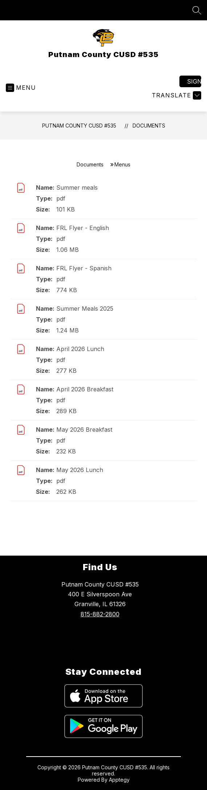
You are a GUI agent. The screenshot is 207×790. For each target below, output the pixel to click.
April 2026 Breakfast (84, 389)
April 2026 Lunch (80, 348)
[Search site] (196, 10)
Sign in (194, 81)
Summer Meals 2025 (84, 308)
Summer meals (77, 187)
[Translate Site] (175, 95)
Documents (149, 125)
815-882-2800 (100, 614)
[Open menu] (21, 87)
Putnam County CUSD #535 (79, 125)
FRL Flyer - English (82, 227)
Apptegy (119, 780)
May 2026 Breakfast (84, 429)
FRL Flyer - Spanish (83, 268)
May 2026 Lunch (79, 469)
